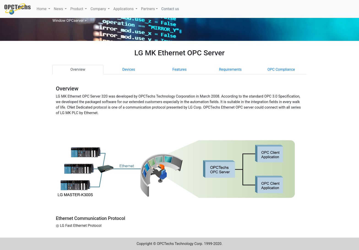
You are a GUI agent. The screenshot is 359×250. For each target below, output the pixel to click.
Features (179, 69)
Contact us (170, 9)
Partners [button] (148, 9)
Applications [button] (124, 9)
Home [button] (42, 9)
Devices (128, 69)
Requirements (230, 69)
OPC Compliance (281, 69)
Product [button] (77, 9)
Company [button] (98, 9)
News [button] (59, 9)
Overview (78, 69)
